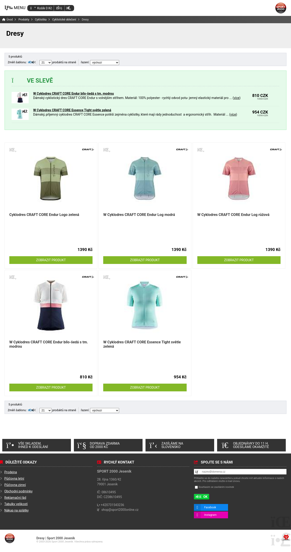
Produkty (23, 19)
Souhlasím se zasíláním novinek (216, 487)
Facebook (210, 507)
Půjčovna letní (14, 478)
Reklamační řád (15, 497)
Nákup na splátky (16, 510)
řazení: (100, 62)
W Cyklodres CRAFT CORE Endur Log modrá (139, 215)
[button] (69, 8)
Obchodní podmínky (18, 491)
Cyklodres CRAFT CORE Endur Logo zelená (44, 215)
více (236, 98)
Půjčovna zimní (15, 485)
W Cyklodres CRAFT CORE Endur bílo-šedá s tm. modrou (73, 93)
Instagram (210, 515)
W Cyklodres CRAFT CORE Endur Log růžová (233, 215)
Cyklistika (41, 19)
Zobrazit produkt (51, 260)
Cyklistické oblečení (64, 19)
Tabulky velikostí (16, 504)
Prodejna (10, 472)
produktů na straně (57, 62)
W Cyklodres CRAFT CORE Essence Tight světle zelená (72, 110)
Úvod (280, 8)
